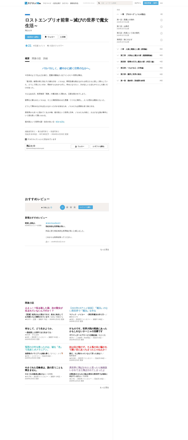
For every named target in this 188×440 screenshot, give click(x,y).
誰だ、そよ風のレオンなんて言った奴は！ (85, 353)
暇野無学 (72, 356)
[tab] (28, 59)
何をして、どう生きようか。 (39, 328)
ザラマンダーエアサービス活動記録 (83, 335)
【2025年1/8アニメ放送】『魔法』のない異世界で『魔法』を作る (88, 309)
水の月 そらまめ (32, 335)
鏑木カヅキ (73, 317)
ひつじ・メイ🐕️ (57, 353)
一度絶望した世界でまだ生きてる (38, 332)
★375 (71, 338)
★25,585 (72, 358)
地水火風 (102, 335)
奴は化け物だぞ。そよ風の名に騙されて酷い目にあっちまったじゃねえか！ (88, 348)
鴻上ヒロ (28, 30)
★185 (27, 337)
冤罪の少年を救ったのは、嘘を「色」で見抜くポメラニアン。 (44, 348)
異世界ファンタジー (83, 319)
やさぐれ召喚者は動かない (35, 374)
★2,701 (72, 379)
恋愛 (34, 319)
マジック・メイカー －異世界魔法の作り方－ (87, 314)
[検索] (99, 3)
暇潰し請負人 (30, 223)
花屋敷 (85, 376)
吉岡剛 (50, 374)
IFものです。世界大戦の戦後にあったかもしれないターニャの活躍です (88, 330)
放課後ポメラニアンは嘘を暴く (37, 353)
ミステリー (36, 356)
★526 (71, 319)
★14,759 (28, 376)
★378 (27, 356)
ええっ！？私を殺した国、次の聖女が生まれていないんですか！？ (44, 309)
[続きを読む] (67, 98)
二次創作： (83, 338)
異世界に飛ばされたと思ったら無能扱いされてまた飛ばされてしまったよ (88, 369)
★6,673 (28, 319)
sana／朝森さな (57, 317)
